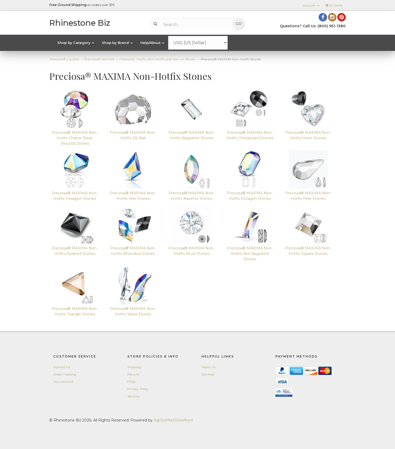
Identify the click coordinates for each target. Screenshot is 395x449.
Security (133, 396)
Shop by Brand (117, 43)
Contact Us (61, 367)
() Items (334, 5)
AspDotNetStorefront (173, 420)
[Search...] (193, 24)
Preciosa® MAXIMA (99, 59)
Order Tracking (64, 374)
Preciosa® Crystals (64, 59)
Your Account (63, 382)
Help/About (152, 43)
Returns (133, 374)
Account (311, 5)
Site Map (207, 374)
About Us (208, 367)
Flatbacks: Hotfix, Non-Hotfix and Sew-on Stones (157, 59)
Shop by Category (75, 43)
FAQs (131, 382)
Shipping (134, 367)
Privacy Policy (138, 389)
